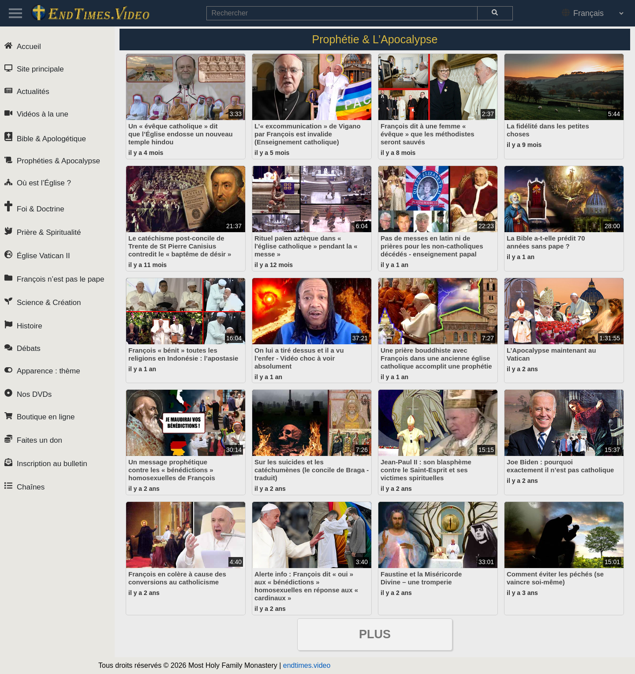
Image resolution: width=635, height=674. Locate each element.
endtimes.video (307, 665)
